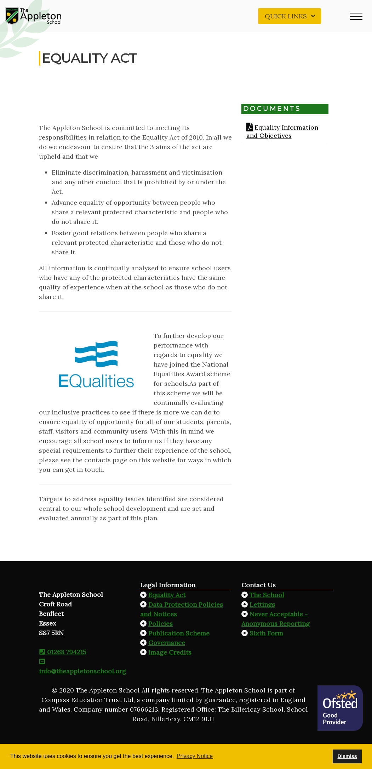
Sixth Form (266, 633)
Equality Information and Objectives (282, 131)
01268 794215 (62, 652)
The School (267, 595)
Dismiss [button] (347, 756)
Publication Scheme (179, 633)
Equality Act (166, 595)
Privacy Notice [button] (195, 756)
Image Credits (169, 652)
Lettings (262, 604)
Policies (160, 624)
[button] (356, 16)
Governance (166, 643)
